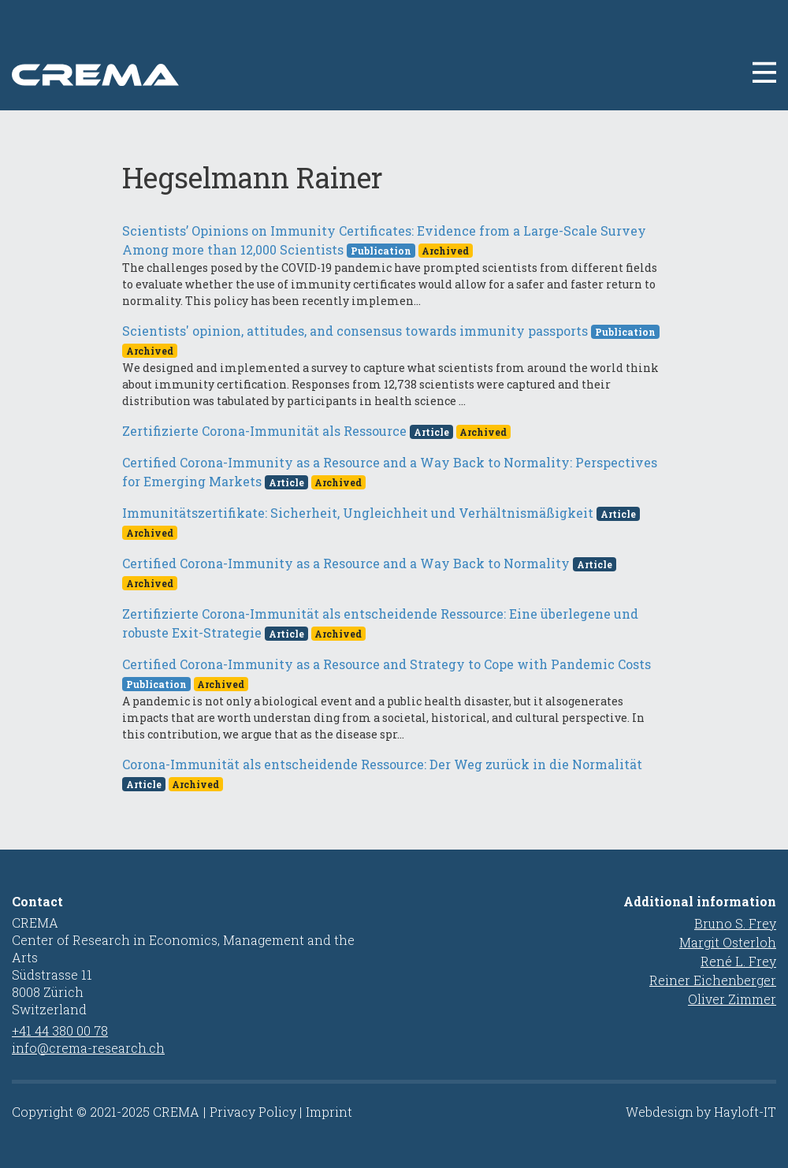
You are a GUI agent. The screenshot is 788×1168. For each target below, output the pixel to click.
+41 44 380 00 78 (60, 1030)
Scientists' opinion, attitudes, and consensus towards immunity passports (355, 330)
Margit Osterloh (727, 942)
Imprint (329, 1111)
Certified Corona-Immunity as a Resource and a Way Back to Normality (346, 563)
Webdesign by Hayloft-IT (701, 1111)
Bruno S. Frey (735, 923)
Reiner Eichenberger (712, 980)
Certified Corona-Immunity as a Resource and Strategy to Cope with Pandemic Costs (386, 664)
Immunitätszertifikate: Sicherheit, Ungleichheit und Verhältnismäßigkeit (357, 512)
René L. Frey (738, 961)
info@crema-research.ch (88, 1048)
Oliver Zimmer (732, 999)
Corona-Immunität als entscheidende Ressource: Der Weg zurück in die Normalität (382, 764)
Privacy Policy (253, 1111)
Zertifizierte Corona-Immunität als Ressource (264, 430)
